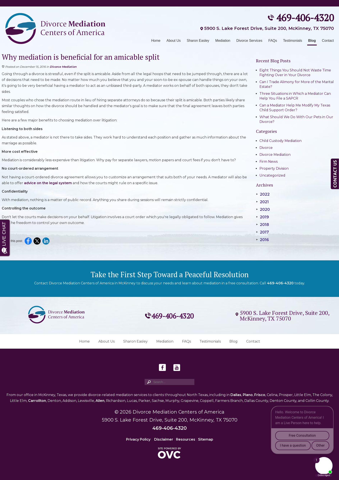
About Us (173, 40)
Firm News (268, 161)
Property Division (274, 168)
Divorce (266, 148)
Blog (312, 40)
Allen (100, 401)
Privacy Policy (138, 439)
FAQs (272, 40)
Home (155, 40)
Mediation (222, 40)
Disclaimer (163, 439)
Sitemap (205, 439)
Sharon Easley (198, 40)
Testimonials (292, 40)
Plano (248, 395)
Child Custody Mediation (280, 141)
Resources (185, 439)
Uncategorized (272, 175)
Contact (328, 40)
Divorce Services (249, 40)
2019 (262, 217)
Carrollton (37, 401)
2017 (262, 232)
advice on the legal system (48, 183)
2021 (262, 202)
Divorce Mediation (63, 66)
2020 (263, 209)
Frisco (259, 395)
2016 (262, 240)
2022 (263, 194)
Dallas (235, 395)
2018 (262, 224)
